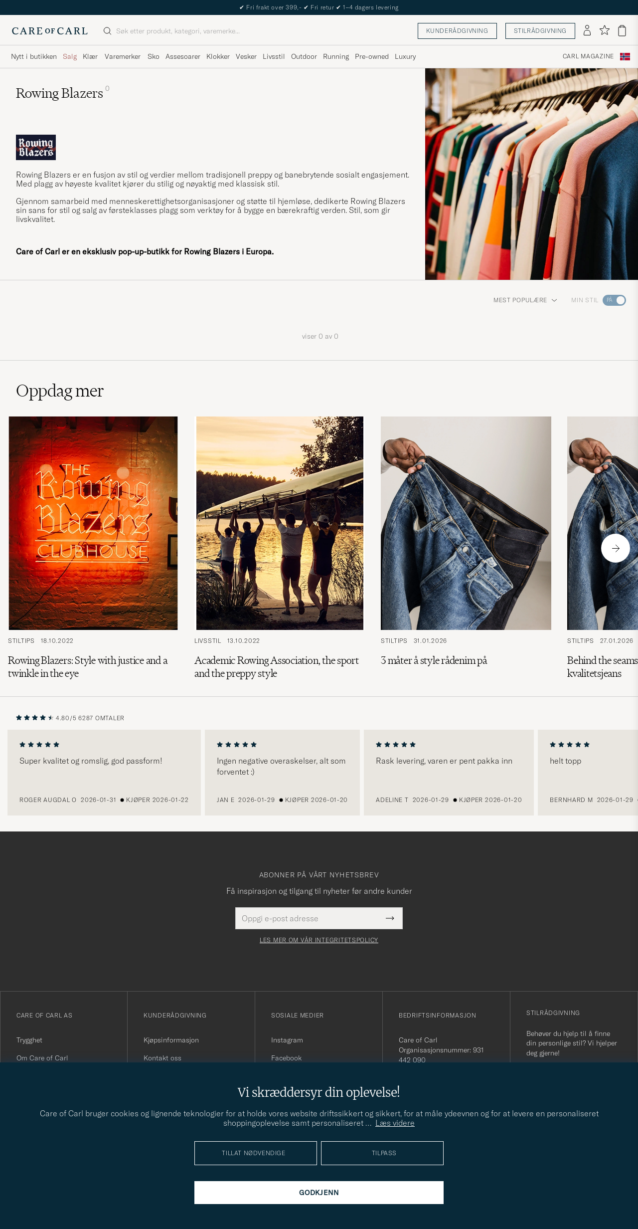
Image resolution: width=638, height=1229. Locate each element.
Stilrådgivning (540, 30)
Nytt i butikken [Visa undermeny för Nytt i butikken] (34, 56)
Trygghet (29, 1039)
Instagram (287, 1039)
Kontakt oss (162, 1057)
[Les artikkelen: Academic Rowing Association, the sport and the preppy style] (279, 548)
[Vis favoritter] (604, 30)
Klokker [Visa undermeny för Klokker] (218, 56)
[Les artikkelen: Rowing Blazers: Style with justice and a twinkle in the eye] (93, 548)
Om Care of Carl (42, 1057)
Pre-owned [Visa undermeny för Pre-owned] (372, 56)
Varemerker (123, 56)
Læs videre (395, 1122)
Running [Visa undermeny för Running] (336, 56)
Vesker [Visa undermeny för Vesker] (246, 56)
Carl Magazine (588, 56)
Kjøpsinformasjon (171, 1039)
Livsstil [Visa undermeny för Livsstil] (274, 56)
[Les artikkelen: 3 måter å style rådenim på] (466, 548)
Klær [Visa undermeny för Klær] (90, 56)
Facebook (286, 1057)
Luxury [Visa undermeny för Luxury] (405, 56)
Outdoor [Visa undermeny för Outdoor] (304, 56)
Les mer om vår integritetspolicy (319, 940)
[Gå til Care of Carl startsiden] (50, 31)
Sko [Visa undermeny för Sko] (154, 56)
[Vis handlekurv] (622, 30)
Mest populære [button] (525, 300)
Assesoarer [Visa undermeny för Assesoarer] (182, 56)
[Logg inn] (587, 31)
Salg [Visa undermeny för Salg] (70, 56)
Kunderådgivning (457, 30)
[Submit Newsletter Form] (390, 918)
